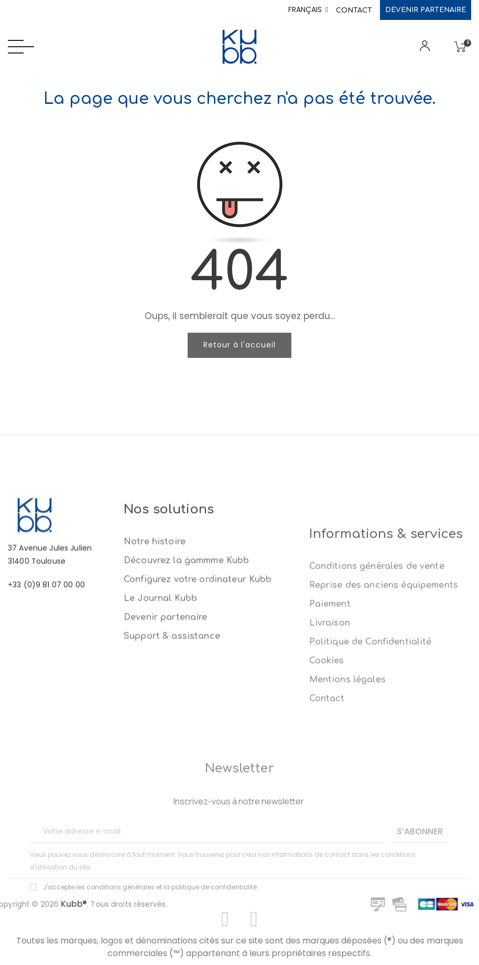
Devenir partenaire (425, 10)
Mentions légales (347, 778)
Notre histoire (155, 614)
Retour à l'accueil (239, 345)
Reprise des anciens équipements (383, 684)
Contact (354, 10)
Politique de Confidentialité (370, 741)
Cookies (326, 760)
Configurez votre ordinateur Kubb (197, 651)
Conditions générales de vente (376, 665)
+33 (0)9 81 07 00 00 (46, 629)
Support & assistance (172, 708)
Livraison (329, 722)
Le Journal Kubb (160, 670)
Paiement (330, 703)
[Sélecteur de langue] (308, 10)
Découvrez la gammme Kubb (186, 633)
